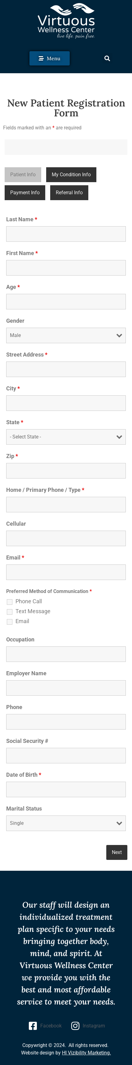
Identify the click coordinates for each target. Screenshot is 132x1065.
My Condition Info (71, 175)
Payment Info (25, 192)
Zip (12, 456)
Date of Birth (23, 775)
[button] (107, 58)
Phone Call (28, 601)
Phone (14, 707)
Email (15, 558)
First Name (22, 253)
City (13, 388)
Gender (15, 321)
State (14, 422)
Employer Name (26, 673)
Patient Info (23, 175)
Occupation (20, 639)
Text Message (33, 611)
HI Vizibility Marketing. (86, 1053)
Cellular (16, 524)
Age (13, 287)
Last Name (21, 219)
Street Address (26, 355)
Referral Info (69, 192)
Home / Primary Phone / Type (45, 490)
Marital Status (24, 809)
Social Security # (27, 741)
